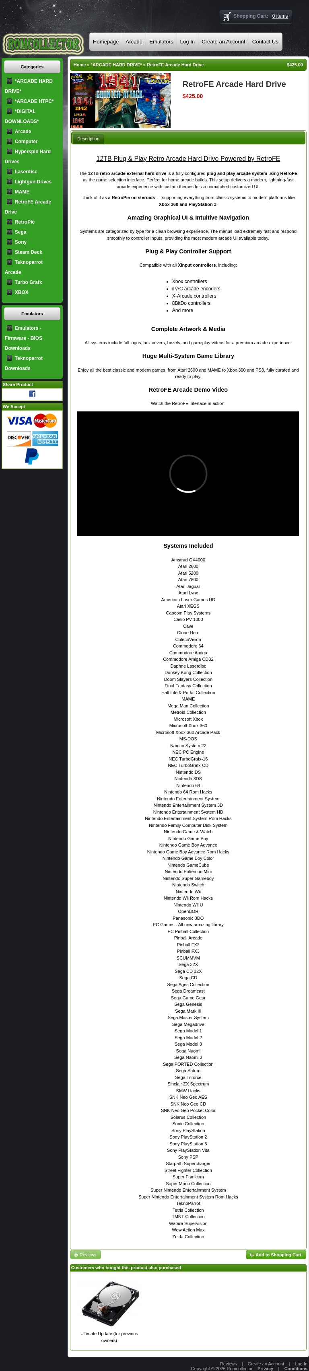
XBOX (22, 292)
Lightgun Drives (33, 182)
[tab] (88, 138)
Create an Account (223, 42)
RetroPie (25, 222)
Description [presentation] (88, 138)
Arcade (134, 42)
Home (80, 64)
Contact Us (265, 42)
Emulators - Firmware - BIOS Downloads (23, 338)
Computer (26, 141)
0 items (280, 16)
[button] (276, 1254)
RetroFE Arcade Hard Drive (175, 64)
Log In (187, 42)
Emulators (161, 42)
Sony (21, 242)
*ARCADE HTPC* (34, 101)
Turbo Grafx (28, 282)
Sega (21, 232)
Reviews (228, 1363)
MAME (22, 192)
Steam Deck (28, 252)
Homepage (106, 42)
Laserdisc (26, 172)
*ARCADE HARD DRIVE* (116, 64)
